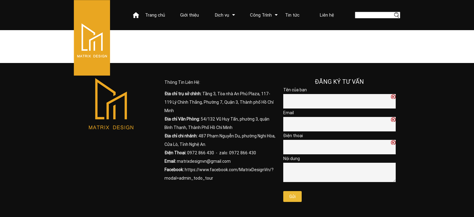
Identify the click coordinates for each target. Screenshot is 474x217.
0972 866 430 (200, 152)
